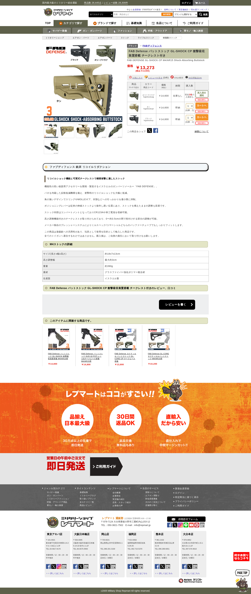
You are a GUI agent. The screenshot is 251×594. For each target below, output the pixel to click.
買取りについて (152, 492)
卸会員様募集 (151, 499)
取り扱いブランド (88, 499)
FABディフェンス (152, 46)
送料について (170, 9)
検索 (205, 14)
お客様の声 (118, 505)
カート (201, 2)
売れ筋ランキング (199, 9)
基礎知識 (84, 492)
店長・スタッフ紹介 (122, 502)
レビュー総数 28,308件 (116, 2)
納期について (202, 131)
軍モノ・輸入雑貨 (190, 30)
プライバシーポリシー (187, 501)
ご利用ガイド (182, 505)
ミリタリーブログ (88, 495)
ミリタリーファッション (58, 499)
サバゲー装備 (57, 30)
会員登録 (137, 9)
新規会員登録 (182, 488)
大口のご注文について (155, 502)
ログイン (180, 493)
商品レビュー (86, 505)
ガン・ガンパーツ (89, 30)
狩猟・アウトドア (154, 30)
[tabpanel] (59, 345)
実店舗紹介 (184, 9)
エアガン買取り (152, 495)
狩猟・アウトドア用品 (57, 502)
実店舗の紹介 (119, 499)
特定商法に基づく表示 (187, 497)
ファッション (122, 30)
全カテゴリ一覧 (87, 502)
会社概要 (117, 493)
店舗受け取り (151, 505)
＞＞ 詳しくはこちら (55, 573)
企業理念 (117, 496)
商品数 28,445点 (92, 2)
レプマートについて (120, 488)
